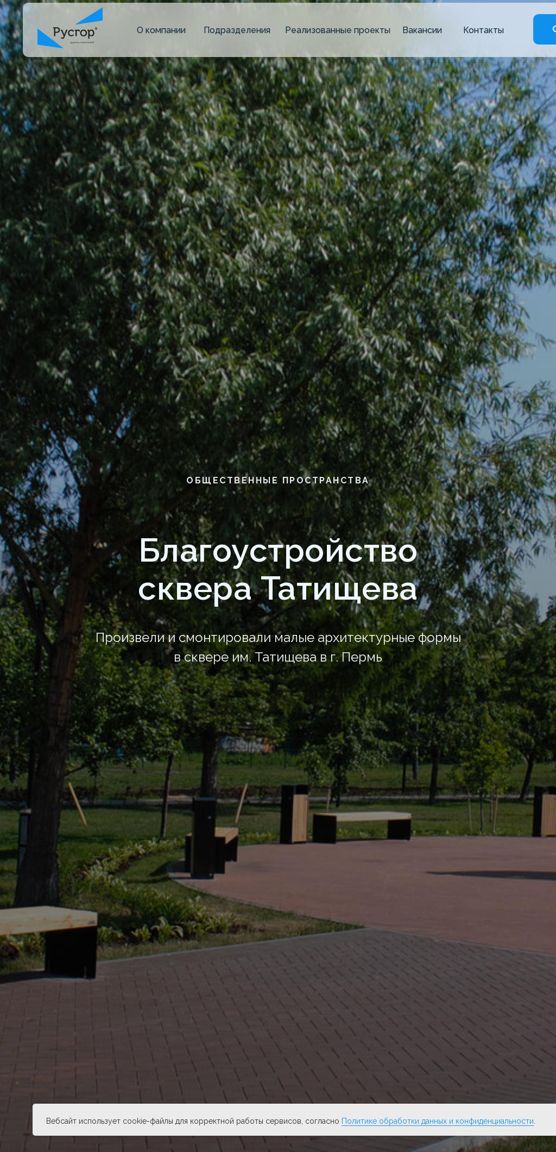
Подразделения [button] (237, 30)
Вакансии (422, 30)
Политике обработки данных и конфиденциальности (438, 1121)
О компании (161, 30)
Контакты (483, 30)
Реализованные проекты (337, 30)
